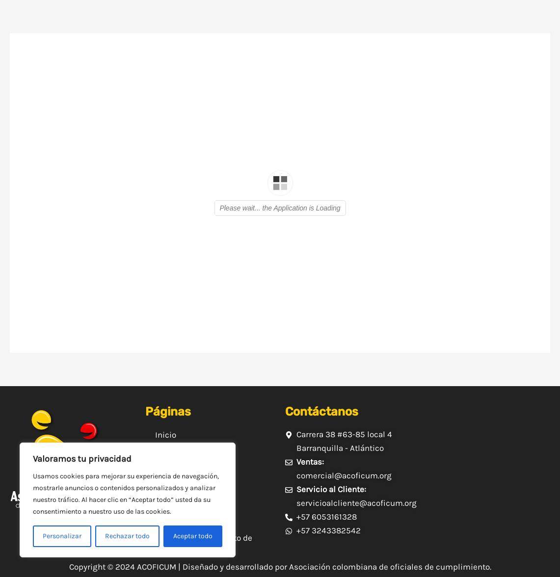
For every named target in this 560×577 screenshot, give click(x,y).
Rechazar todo (127, 536)
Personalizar (62, 536)
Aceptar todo (193, 536)
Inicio (165, 435)
